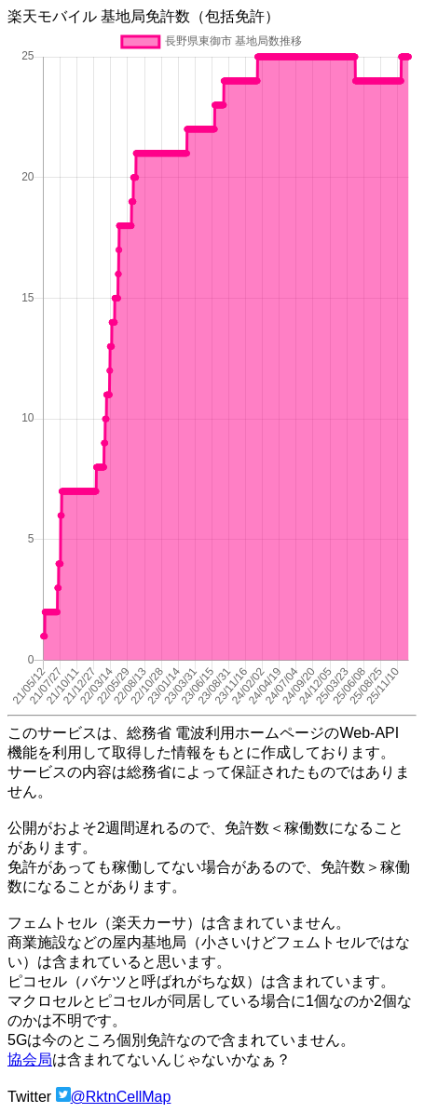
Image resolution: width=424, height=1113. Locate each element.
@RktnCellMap (121, 1097)
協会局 (29, 1059)
